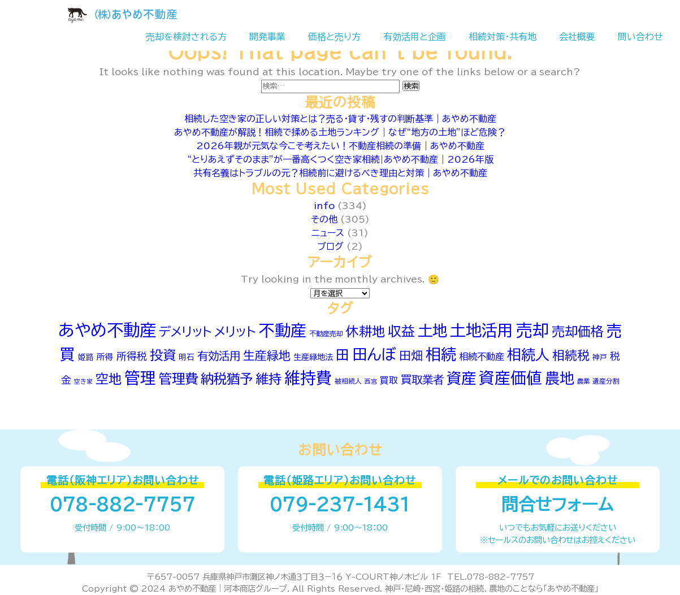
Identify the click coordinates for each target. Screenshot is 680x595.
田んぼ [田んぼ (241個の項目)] (374, 354)
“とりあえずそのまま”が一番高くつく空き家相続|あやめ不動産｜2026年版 (340, 159)
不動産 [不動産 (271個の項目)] (282, 330)
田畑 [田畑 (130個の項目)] (411, 355)
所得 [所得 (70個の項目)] (105, 357)
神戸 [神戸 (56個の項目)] (599, 357)
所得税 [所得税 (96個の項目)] (131, 356)
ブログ (330, 246)
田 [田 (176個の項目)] (342, 355)
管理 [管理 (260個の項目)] (140, 377)
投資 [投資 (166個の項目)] (163, 355)
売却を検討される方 (186, 36)
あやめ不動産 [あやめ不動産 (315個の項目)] (107, 330)
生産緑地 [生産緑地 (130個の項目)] (267, 355)
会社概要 (577, 36)
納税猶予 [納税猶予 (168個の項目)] (227, 378)
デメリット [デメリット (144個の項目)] (185, 331)
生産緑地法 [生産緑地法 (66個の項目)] (313, 357)
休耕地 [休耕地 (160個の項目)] (365, 331)
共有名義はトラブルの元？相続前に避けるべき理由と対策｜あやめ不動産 (340, 172)
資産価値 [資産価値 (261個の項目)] (510, 377)
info (324, 205)
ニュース (327, 232)
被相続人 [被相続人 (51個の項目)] (348, 381)
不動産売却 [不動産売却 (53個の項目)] (326, 333)
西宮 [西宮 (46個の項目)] (371, 381)
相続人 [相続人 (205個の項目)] (528, 355)
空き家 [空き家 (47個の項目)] (83, 381)
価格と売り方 (334, 36)
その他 (324, 219)
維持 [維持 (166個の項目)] (268, 378)
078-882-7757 (122, 504)
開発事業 (267, 36)
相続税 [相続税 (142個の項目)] (571, 355)
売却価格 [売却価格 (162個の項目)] (578, 331)
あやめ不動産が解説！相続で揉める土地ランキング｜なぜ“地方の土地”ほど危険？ (340, 132)
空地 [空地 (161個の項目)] (109, 378)
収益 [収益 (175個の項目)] (401, 331)
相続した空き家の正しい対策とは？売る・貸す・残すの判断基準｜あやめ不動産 (340, 118)
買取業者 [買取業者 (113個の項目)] (422, 379)
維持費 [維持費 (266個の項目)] (308, 377)
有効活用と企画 (414, 36)
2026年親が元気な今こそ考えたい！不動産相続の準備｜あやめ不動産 (340, 145)
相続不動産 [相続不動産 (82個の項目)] (481, 356)
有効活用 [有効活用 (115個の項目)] (218, 355)
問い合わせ (640, 36)
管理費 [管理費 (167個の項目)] (178, 378)
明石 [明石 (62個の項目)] (186, 357)
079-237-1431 (340, 504)
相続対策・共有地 (502, 36)
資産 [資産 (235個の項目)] (461, 378)
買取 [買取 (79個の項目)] (389, 380)
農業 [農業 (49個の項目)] (583, 381)
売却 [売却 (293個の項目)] (532, 330)
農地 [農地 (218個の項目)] (559, 378)
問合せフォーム (557, 504)
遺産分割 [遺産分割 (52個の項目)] (606, 381)
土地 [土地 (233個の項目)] (432, 330)
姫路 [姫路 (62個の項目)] (86, 357)
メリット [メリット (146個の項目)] (235, 331)
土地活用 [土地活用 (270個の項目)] (481, 330)
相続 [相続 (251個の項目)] (441, 354)
